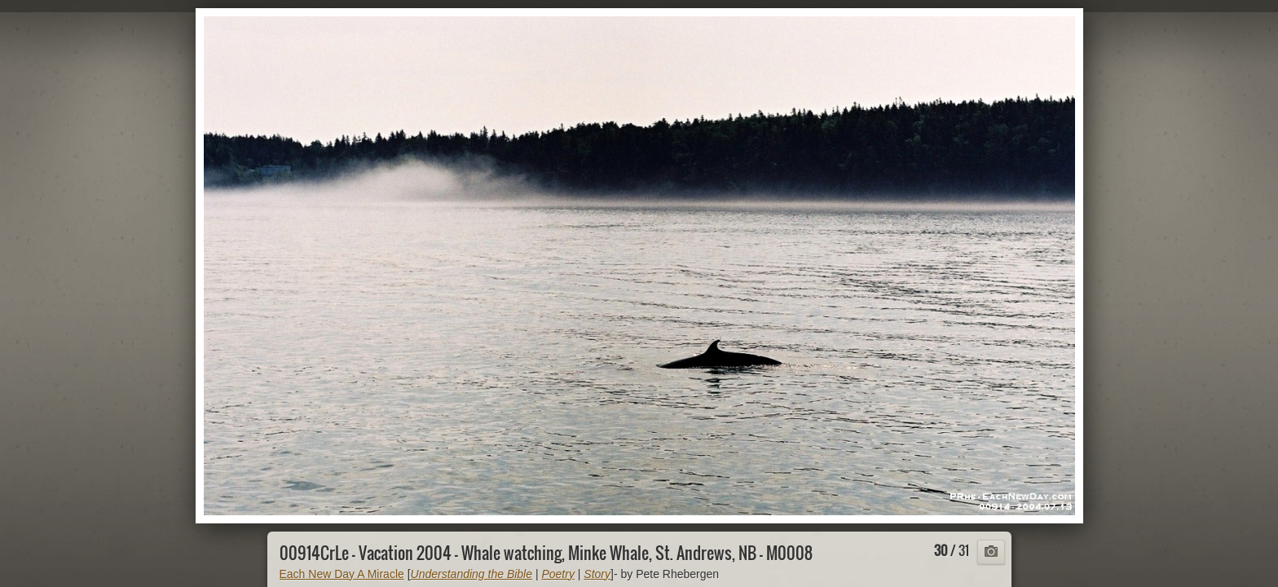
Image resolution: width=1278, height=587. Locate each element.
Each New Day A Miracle (342, 573)
